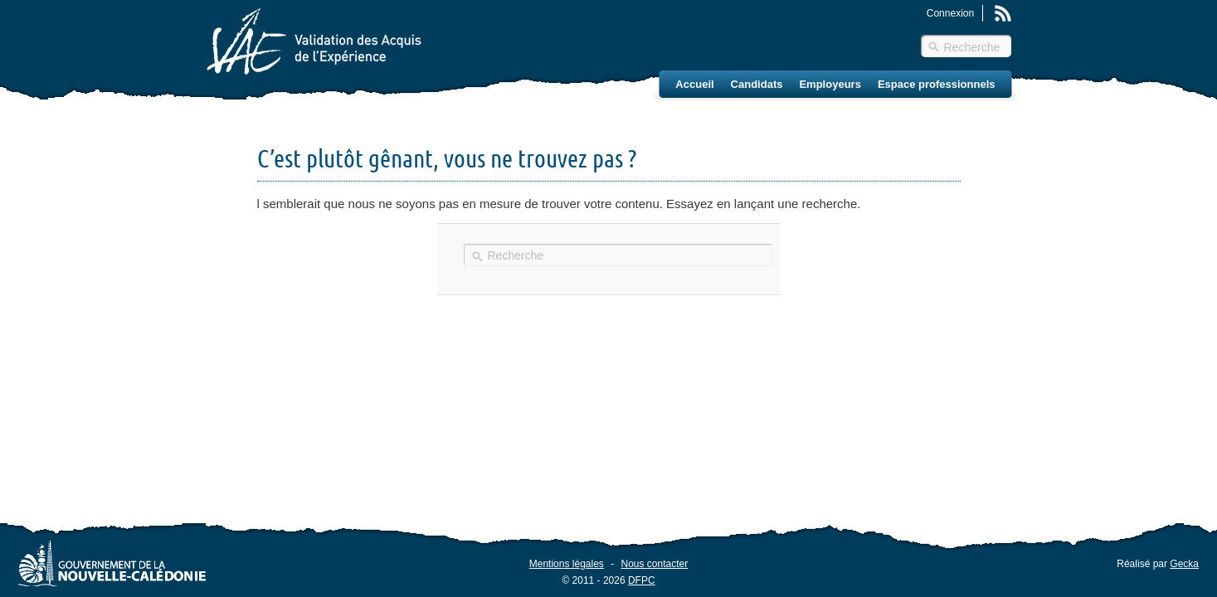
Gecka (1184, 564)
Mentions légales (566, 564)
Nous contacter (655, 564)
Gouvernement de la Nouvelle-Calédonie (112, 563)
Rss (1003, 13)
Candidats (757, 84)
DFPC (641, 580)
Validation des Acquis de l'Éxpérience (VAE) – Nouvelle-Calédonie (314, 41)
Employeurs (829, 84)
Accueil (694, 84)
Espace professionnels (937, 84)
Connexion (950, 13)
